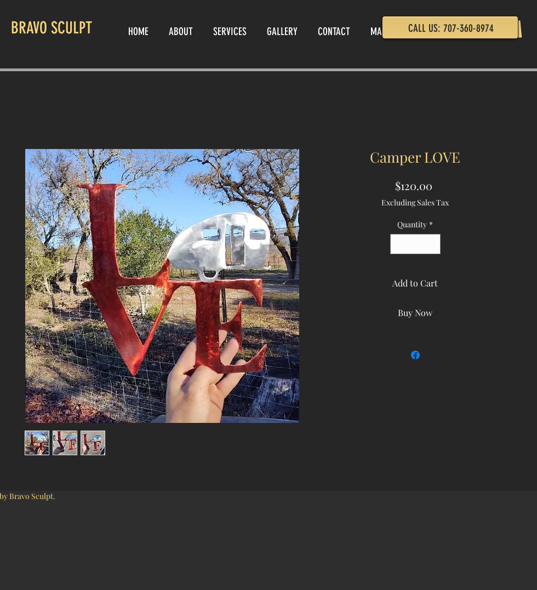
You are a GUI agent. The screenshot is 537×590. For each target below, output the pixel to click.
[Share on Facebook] (415, 355)
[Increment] (432, 244)
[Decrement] (398, 244)
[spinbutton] (415, 244)
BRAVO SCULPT (51, 28)
